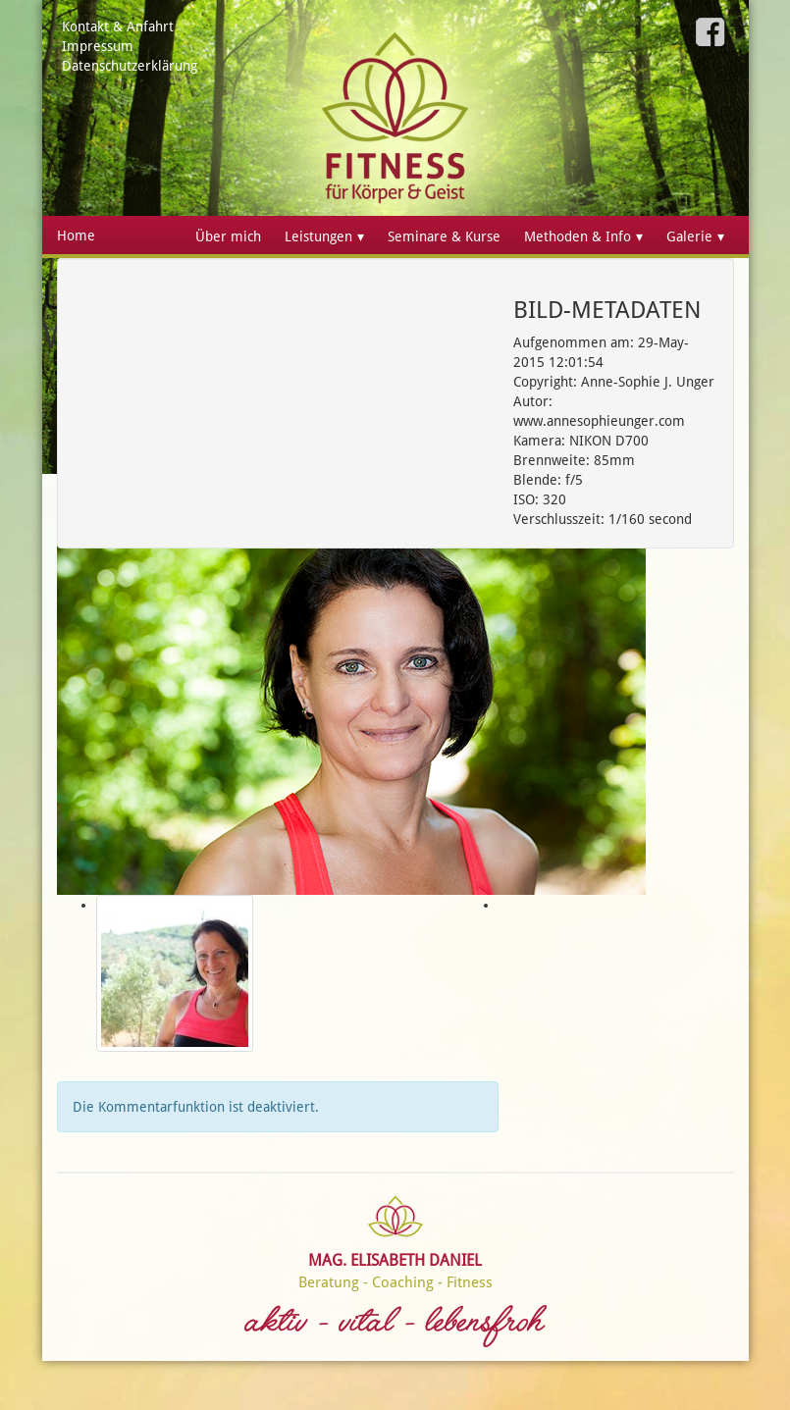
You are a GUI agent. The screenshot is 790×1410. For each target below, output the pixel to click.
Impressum (97, 46)
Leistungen (318, 236)
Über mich (228, 236)
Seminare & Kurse (444, 236)
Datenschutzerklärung (129, 66)
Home (76, 235)
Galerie (689, 236)
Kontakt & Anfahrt (118, 26)
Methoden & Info (577, 236)
